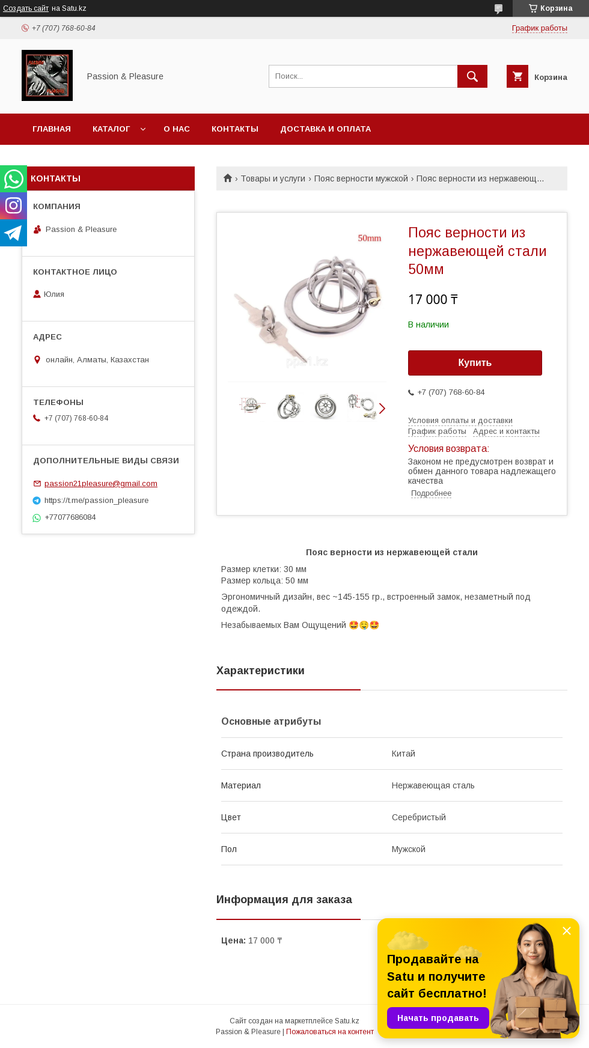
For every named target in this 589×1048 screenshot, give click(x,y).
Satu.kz (347, 1021)
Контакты (235, 128)
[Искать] (472, 76)
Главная (51, 128)
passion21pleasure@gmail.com (100, 483)
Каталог (111, 128)
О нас (176, 128)
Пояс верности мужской (361, 178)
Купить (475, 363)
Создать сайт (26, 8)
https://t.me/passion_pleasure (96, 500)
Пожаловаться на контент (330, 1032)
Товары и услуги (272, 178)
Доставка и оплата (325, 128)
